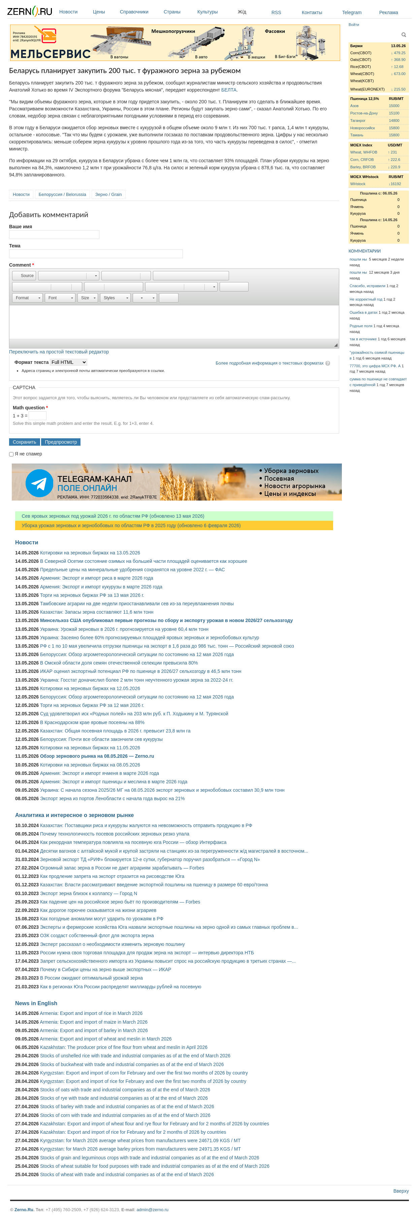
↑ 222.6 (394, 160)
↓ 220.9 (394, 167)
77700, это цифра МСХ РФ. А (375, 366)
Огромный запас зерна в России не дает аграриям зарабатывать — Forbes (122, 868)
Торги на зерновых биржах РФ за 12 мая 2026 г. (92, 705)
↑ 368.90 (398, 60)
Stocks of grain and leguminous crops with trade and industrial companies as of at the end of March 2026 (149, 1157)
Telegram (352, 12)
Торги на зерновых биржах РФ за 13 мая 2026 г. (92, 595)
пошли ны (359, 259)
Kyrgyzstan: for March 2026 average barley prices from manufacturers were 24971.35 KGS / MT (140, 1149)
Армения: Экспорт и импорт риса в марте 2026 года (96, 578)
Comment (21, 265)
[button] (24, 275)
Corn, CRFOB (362, 160)
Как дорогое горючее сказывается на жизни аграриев (98, 910)
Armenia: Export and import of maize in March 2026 (94, 1022)
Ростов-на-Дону (364, 113)
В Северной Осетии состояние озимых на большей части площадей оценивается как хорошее (143, 561)
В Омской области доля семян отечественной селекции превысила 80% (119, 663)
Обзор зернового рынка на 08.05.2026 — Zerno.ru (97, 756)
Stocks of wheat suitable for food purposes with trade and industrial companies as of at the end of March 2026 (154, 1166)
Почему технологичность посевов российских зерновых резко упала (114, 834)
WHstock (357, 184)
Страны (179, 11)
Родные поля (361, 326)
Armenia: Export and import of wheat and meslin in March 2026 (105, 1039)
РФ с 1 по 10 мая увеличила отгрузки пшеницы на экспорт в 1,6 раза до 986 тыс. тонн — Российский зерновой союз (167, 646)
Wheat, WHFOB (363, 152)
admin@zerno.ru (152, 1209)
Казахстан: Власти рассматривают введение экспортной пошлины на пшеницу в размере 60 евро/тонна (154, 884)
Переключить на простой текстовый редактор (59, 351)
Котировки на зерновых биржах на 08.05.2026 (90, 765)
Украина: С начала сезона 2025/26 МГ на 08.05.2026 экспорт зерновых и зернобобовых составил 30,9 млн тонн (162, 790)
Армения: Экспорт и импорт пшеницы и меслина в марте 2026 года (113, 781)
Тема (14, 245)
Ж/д (242, 11)
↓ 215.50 (398, 89)
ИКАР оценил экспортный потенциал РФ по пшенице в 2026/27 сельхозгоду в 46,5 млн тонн (140, 671)
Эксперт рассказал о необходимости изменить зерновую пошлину (112, 944)
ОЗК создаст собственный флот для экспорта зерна (97, 935)
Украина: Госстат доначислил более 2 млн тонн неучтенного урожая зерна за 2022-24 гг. (136, 680)
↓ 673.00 (398, 74)
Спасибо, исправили (367, 286)
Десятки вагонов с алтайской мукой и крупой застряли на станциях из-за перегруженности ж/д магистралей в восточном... (174, 851)
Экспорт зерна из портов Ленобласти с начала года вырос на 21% (112, 798)
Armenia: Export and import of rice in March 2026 (91, 1013)
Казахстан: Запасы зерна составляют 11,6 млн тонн (97, 612)
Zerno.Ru (23, 1209)
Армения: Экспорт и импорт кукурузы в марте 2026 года (101, 586)
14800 (394, 120)
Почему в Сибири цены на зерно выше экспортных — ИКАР (105, 969)
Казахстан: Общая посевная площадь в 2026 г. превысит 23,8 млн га (115, 731)
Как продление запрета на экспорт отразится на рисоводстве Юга (112, 876)
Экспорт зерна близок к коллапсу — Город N (88, 893)
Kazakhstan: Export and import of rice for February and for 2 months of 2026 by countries (133, 1132)
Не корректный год (366, 299)
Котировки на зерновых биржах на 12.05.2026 (90, 688)
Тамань (356, 135)
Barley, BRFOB (363, 167)
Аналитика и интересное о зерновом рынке (74, 815)
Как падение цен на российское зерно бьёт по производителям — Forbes (120, 902)
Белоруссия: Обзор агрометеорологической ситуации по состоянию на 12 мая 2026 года (137, 654)
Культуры (215, 11)
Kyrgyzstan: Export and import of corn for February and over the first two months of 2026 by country (144, 1073)
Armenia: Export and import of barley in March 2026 (94, 1030)
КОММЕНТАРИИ (365, 251)
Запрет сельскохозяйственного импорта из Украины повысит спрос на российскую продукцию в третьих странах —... (168, 961)
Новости (74, 11)
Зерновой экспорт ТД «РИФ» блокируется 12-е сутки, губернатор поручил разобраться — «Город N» (150, 859)
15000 (394, 106)
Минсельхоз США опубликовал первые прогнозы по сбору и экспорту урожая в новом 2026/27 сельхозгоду (166, 620)
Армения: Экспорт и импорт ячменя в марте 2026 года (99, 773)
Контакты (312, 12)
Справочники (140, 11)
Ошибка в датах (364, 312)
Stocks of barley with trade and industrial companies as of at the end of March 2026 (127, 1106)
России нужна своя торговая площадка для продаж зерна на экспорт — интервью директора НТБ (147, 952)
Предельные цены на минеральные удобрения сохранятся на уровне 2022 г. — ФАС (132, 569)
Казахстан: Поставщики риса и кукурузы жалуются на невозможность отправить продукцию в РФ (146, 825)
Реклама (388, 12)
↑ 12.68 (397, 67)
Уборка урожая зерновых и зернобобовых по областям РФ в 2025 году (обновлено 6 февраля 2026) (128, 525)
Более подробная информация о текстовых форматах (270, 363)
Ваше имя (20, 226)
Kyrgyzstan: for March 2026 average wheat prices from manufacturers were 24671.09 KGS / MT (140, 1140)
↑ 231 (392, 152)
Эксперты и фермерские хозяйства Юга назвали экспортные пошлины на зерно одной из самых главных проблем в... (169, 927)
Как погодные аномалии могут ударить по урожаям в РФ (101, 918)
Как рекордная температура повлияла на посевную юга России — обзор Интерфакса (133, 842)
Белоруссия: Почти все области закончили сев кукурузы (101, 739)
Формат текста (32, 362)
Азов (354, 106)
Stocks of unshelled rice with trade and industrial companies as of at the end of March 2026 (135, 1055)
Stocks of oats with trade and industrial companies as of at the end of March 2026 (125, 1089)
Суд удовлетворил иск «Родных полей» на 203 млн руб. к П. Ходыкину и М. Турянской (134, 713)
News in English (36, 1003)
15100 (394, 113)
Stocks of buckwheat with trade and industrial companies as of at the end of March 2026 (132, 1064)
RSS (276, 12)
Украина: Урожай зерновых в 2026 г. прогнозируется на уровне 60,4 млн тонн (124, 629)
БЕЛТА (228, 90)
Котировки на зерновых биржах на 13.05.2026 (90, 552)
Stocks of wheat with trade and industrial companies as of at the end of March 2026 (127, 1174)
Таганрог (357, 120)
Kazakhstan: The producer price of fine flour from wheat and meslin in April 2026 (123, 1047)
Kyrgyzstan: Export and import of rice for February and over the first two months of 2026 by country (143, 1081)
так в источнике (363, 339)
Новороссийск (362, 128)
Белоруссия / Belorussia (62, 194)
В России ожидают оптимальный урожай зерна (91, 978)
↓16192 (395, 184)
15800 (394, 128)
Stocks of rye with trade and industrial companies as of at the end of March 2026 (124, 1098)
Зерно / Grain (108, 194)
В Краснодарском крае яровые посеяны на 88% (92, 722)
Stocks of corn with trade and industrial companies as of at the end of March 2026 (125, 1115)
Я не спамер (28, 453)
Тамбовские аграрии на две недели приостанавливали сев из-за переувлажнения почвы (137, 603)
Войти (354, 25)
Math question (30, 407)
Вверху (401, 1191)
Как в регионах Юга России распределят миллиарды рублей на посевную (120, 986)
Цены (105, 11)
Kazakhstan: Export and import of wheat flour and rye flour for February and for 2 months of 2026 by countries (154, 1123)
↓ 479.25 (398, 53)
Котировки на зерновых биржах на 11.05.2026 (90, 747)
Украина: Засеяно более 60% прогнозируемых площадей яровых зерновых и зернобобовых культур (149, 637)
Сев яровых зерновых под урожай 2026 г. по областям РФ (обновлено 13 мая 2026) (109, 516)
